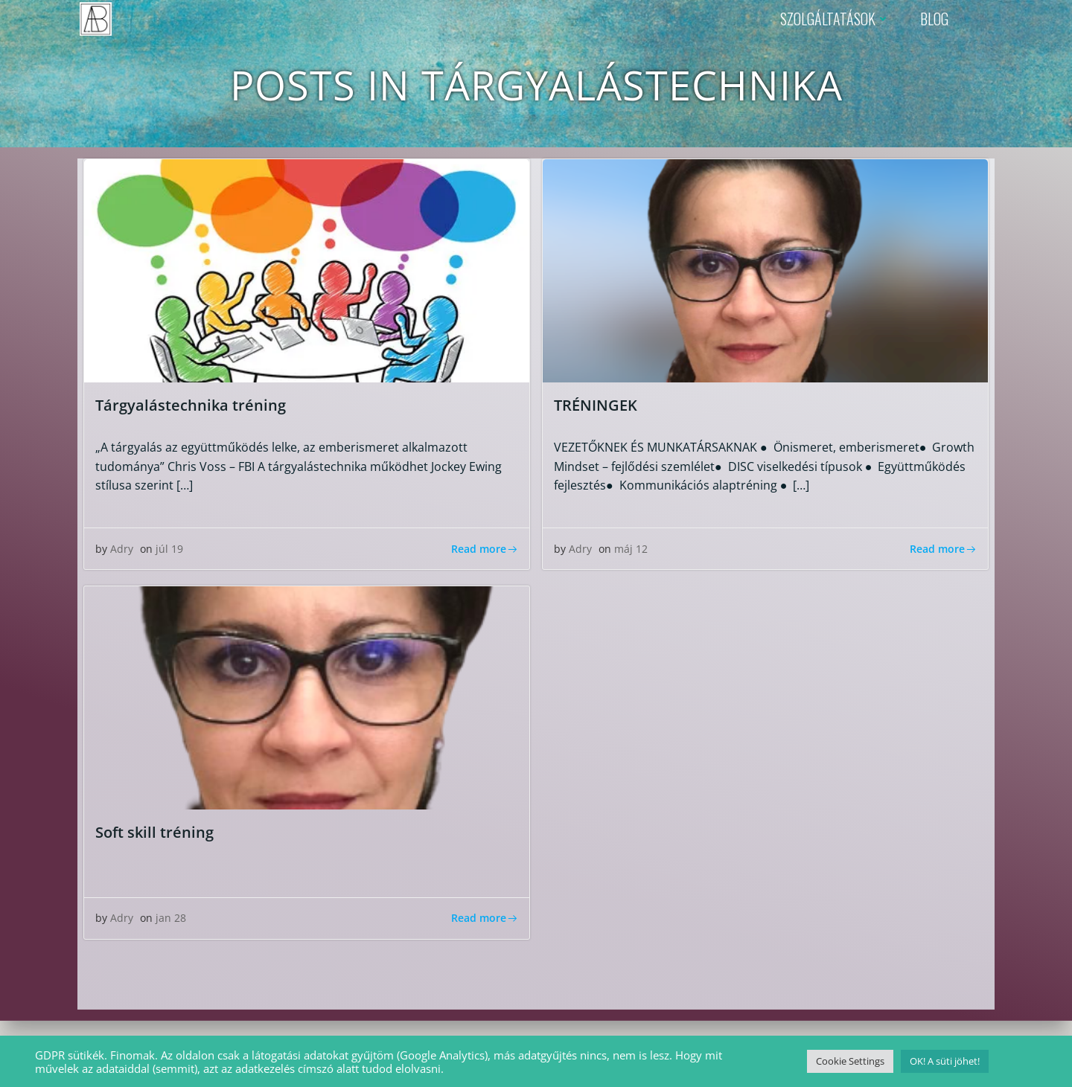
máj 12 (631, 549)
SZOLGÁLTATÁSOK (835, 18)
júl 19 (169, 549)
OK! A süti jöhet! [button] (945, 1061)
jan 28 (171, 918)
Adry (121, 549)
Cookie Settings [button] (850, 1061)
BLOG (934, 18)
